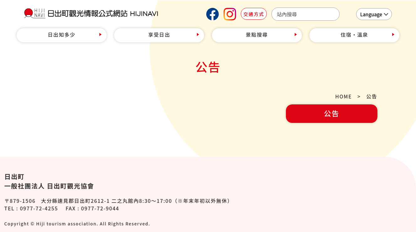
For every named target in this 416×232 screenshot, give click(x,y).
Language (371, 14)
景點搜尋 (257, 34)
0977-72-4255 (39, 208)
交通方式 (253, 14)
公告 (331, 113)
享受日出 (159, 34)
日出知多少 (62, 34)
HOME (343, 96)
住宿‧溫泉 (354, 34)
